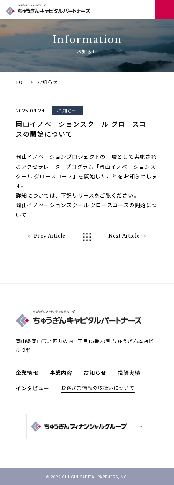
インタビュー (32, 388)
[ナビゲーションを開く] (164, 9)
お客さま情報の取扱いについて (98, 387)
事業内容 (61, 372)
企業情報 (27, 372)
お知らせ (95, 372)
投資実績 (129, 372)
